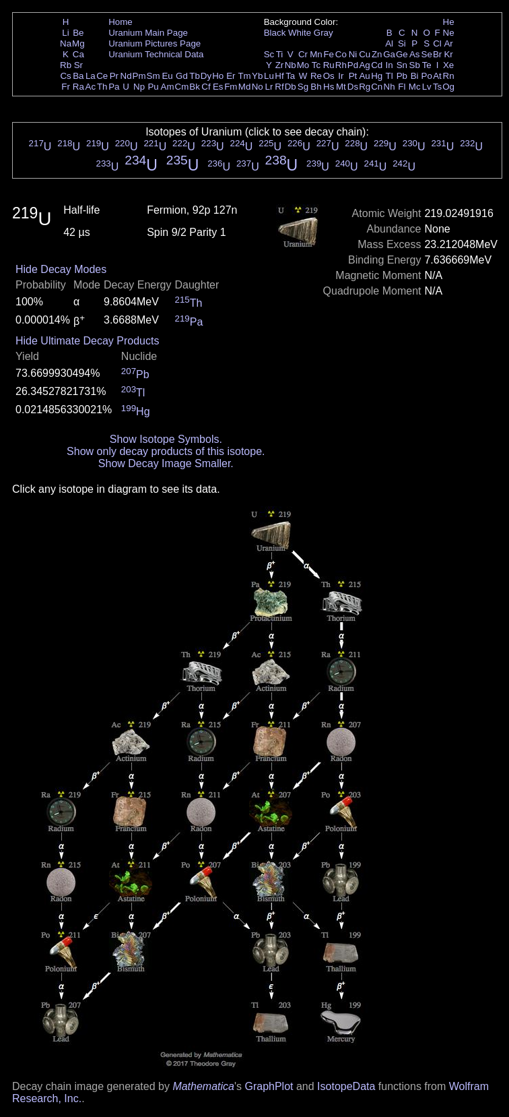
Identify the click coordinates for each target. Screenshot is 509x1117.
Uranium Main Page (148, 33)
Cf (205, 87)
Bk (194, 87)
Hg (376, 76)
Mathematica (203, 1086)
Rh (341, 65)
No (257, 87)
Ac (91, 87)
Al (389, 43)
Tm (244, 76)
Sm (153, 76)
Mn (316, 54)
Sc (269, 54)
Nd (126, 76)
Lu (269, 76)
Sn (402, 65)
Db (290, 87)
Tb (194, 76)
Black (275, 33)
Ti (279, 54)
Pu (152, 87)
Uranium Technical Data (155, 54)
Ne (448, 33)
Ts (437, 87)
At (437, 76)
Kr (448, 54)
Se (426, 54)
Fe (328, 54)
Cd (376, 65)
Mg (78, 43)
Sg (303, 87)
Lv (427, 87)
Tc (316, 65)
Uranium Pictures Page (154, 43)
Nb (290, 65)
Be (78, 33)
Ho (218, 76)
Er (230, 76)
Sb (414, 65)
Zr (279, 65)
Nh (389, 87)
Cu (364, 54)
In (389, 65)
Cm (182, 87)
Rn (448, 76)
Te (427, 65)
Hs (328, 87)
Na (65, 43)
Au (364, 76)
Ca (78, 54)
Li (65, 33)
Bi (415, 76)
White (299, 33)
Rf (279, 87)
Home (120, 22)
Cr (303, 54)
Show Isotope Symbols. (166, 439)
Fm (230, 87)
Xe (448, 65)
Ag (364, 65)
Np (139, 87)
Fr (65, 87)
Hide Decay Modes (60, 269)
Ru (329, 65)
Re (316, 76)
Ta (290, 76)
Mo (303, 65)
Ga (389, 54)
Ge (402, 54)
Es (218, 87)
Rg (364, 87)
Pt (353, 76)
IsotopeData (346, 1086)
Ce (102, 76)
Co (341, 54)
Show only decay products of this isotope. (166, 451)
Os (329, 76)
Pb (402, 76)
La (91, 76)
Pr (114, 76)
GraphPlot (268, 1086)
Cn (376, 87)
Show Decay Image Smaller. (166, 463)
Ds (352, 87)
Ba (78, 76)
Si (402, 43)
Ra (78, 87)
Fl (401, 87)
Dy (206, 76)
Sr (78, 65)
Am (167, 87)
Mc (415, 87)
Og (448, 87)
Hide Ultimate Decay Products (87, 340)
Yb (257, 76)
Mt (341, 87)
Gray (323, 33)
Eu (167, 76)
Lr (269, 87)
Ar (448, 43)
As (414, 54)
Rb (65, 65)
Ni (353, 54)
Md (244, 87)
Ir (340, 76)
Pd (352, 65)
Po (426, 76)
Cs (65, 76)
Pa (113, 87)
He (448, 22)
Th (102, 87)
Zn (377, 54)
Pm (139, 76)
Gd (182, 76)
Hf (279, 76)
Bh (315, 87)
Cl (437, 43)
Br (437, 54)
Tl (389, 76)
